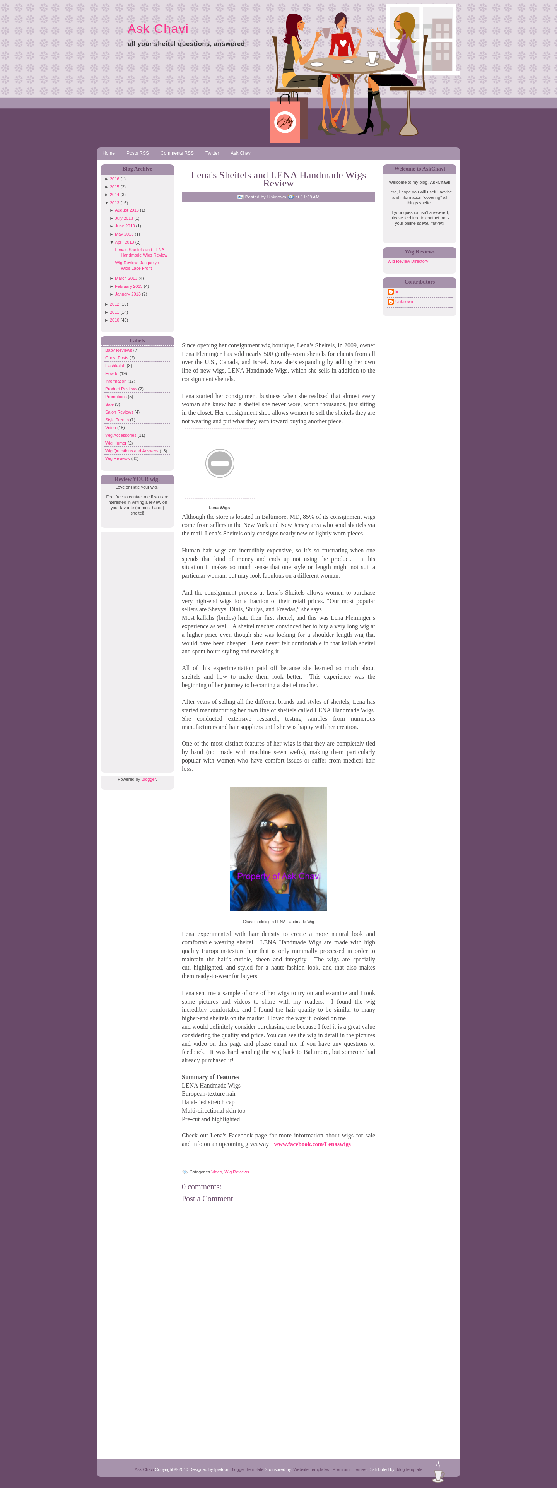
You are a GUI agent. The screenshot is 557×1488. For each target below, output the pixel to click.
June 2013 (125, 226)
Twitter (212, 153)
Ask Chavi (158, 29)
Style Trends (117, 419)
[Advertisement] (135, 648)
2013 (114, 202)
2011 (114, 312)
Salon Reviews (120, 412)
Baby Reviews (119, 350)
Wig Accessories (121, 435)
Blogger (148, 779)
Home (109, 153)
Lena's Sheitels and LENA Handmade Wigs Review (278, 179)
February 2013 (129, 286)
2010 (114, 320)
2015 (114, 187)
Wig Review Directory (408, 261)
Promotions (116, 396)
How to (112, 373)
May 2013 (124, 234)
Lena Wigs (219, 507)
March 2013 (126, 278)
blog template (409, 1469)
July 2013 (124, 218)
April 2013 (124, 242)
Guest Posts (117, 358)
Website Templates (311, 1469)
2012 (114, 304)
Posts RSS (137, 153)
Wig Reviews (118, 458)
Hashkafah (116, 365)
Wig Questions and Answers (132, 450)
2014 (114, 194)
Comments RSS (177, 153)
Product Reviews (121, 389)
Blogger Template (247, 1469)
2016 (114, 178)
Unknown (404, 301)
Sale (110, 404)
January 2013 (128, 294)
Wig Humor (116, 443)
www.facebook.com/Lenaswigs (312, 1144)
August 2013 (127, 210)
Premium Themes (349, 1469)
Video (111, 427)
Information (116, 381)
